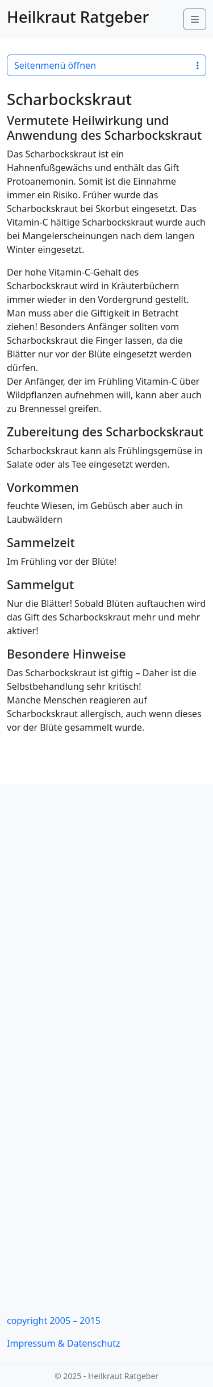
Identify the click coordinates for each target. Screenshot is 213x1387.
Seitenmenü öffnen (106, 65)
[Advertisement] (106, 917)
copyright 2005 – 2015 (54, 1320)
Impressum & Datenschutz (63, 1343)
